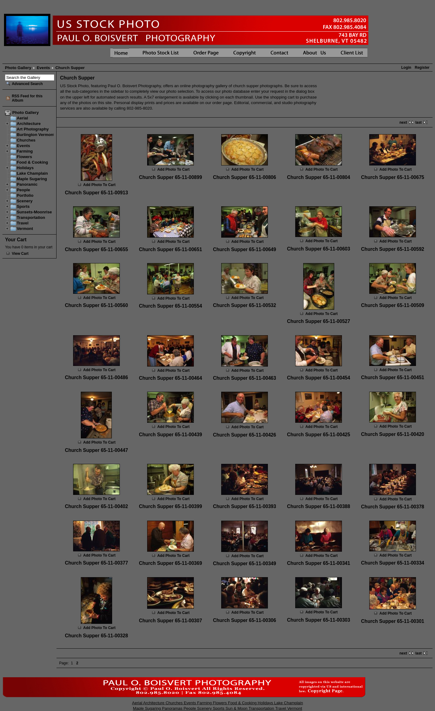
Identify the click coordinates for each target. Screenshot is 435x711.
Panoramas (172, 708)
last (418, 122)
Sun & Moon (237, 708)
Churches (26, 140)
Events (43, 67)
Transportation (31, 217)
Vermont (25, 228)
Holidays (25, 167)
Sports (23, 206)
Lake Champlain (32, 173)
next (403, 122)
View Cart (20, 253)
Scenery (24, 201)
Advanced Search (27, 84)
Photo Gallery (18, 67)
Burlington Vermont (35, 134)
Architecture (29, 123)
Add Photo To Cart (99, 185)
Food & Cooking (32, 162)
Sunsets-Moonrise (34, 212)
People (23, 190)
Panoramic (27, 184)
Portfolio (25, 195)
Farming (25, 151)
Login (406, 67)
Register (422, 67)
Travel (22, 223)
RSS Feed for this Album (27, 98)
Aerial (22, 118)
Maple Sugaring (32, 179)
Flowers (24, 156)
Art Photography (33, 129)
